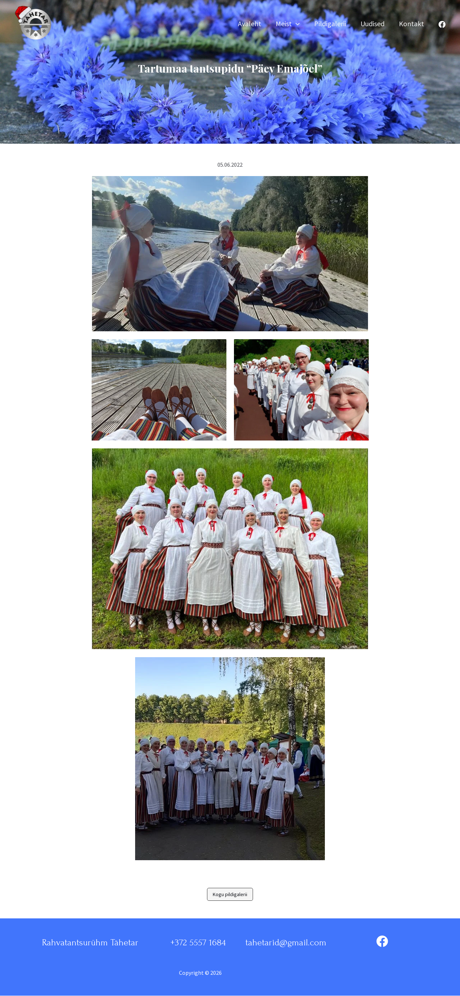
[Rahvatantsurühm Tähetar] (36, 24)
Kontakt (411, 23)
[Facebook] (442, 24)
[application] (296, 24)
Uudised (372, 23)
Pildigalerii (330, 23)
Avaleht (249, 23)
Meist (288, 24)
